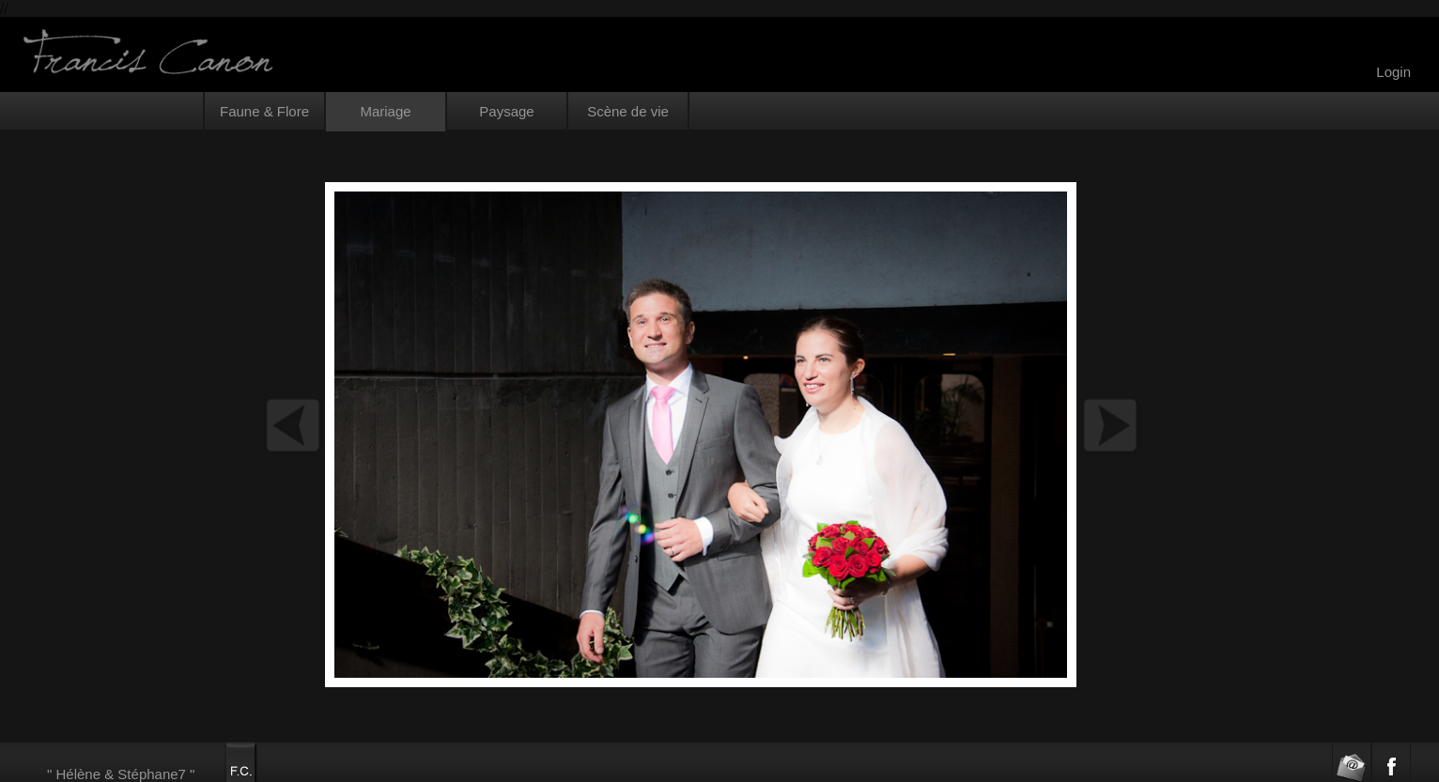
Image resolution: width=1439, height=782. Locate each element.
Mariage (385, 111)
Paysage (506, 111)
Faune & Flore (264, 111)
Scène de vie (628, 111)
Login (1393, 72)
